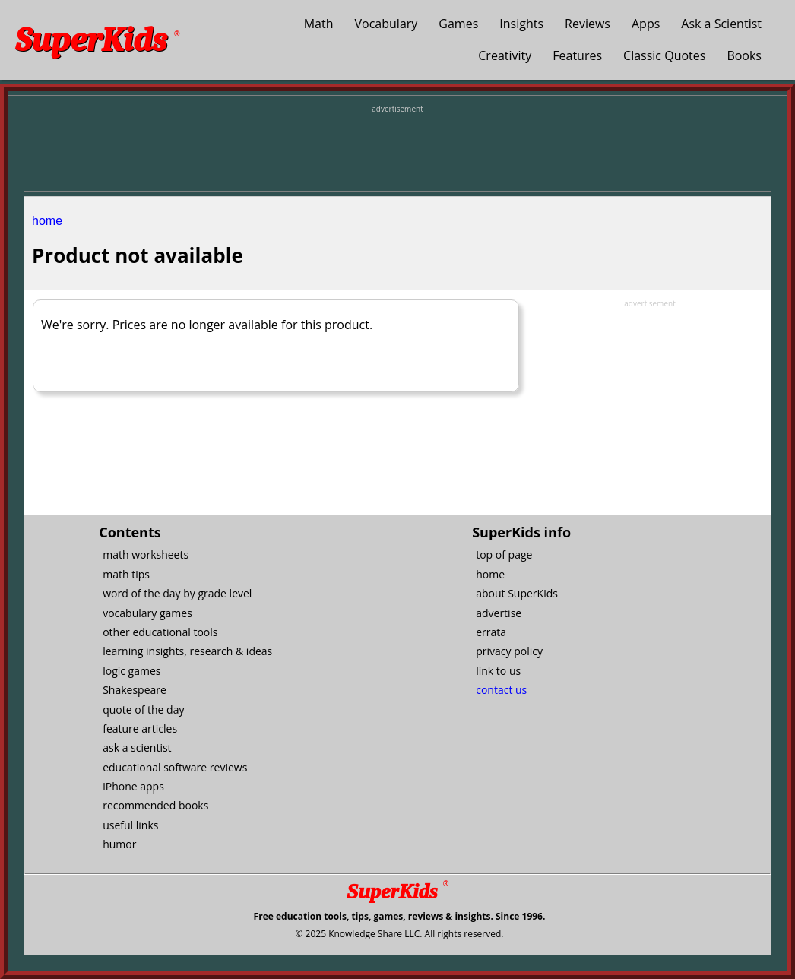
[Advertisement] (397, 149)
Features (577, 55)
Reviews (587, 23)
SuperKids (97, 40)
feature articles (140, 728)
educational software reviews (175, 767)
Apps (646, 23)
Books (744, 55)
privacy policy (509, 651)
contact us (501, 690)
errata (491, 632)
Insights (521, 23)
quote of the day (143, 709)
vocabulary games (147, 613)
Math (319, 23)
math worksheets (145, 554)
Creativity (504, 55)
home (47, 220)
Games (458, 23)
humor (119, 844)
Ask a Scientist (721, 23)
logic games (131, 671)
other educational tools (160, 632)
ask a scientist (137, 747)
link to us (498, 671)
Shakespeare (134, 690)
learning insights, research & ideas (187, 651)
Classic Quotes (664, 55)
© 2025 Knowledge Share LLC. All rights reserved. (399, 933)
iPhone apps (133, 786)
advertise (498, 613)
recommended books (155, 805)
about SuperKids (517, 593)
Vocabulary (386, 23)
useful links (130, 825)
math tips (126, 574)
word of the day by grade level (177, 593)
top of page (504, 554)
